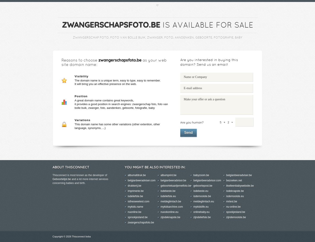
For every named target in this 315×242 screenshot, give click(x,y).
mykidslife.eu (200, 206)
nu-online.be (233, 206)
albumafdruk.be (137, 175)
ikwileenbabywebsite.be (240, 185)
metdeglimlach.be (171, 201)
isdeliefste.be (135, 196)
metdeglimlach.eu (203, 201)
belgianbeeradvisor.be (173, 180)
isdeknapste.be (235, 191)
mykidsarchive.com (172, 206)
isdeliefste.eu (168, 196)
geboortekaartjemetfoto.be (176, 185)
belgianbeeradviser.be (239, 175)
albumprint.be (169, 175)
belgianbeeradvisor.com (207, 180)
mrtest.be (231, 201)
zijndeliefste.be (202, 217)
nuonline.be (134, 212)
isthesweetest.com (138, 201)
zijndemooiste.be (236, 217)
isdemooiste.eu (235, 196)
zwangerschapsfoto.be (141, 222)
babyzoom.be (201, 175)
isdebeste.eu (200, 191)
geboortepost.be (202, 185)
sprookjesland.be (138, 217)
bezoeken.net (234, 180)
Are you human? (191, 122)
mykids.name (135, 206)
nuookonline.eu (169, 212)
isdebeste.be (168, 191)
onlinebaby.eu (201, 212)
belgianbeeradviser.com (142, 180)
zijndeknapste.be (170, 217)
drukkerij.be (134, 185)
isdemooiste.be (202, 196)
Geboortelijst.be (61, 179)
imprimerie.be (136, 191)
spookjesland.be (235, 212)
